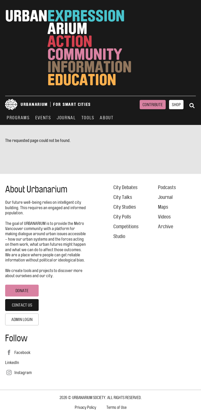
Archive (165, 227)
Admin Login (21, 319)
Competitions (126, 227)
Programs (18, 117)
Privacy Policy (85, 407)
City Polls (122, 217)
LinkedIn (12, 362)
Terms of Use (116, 407)
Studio (119, 236)
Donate (22, 290)
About (107, 117)
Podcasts (167, 187)
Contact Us (22, 305)
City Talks (122, 197)
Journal (66, 117)
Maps (163, 207)
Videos (164, 217)
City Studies (124, 207)
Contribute (153, 104)
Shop (176, 104)
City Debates (125, 187)
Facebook (22, 352)
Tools (87, 117)
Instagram (23, 372)
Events (43, 117)
